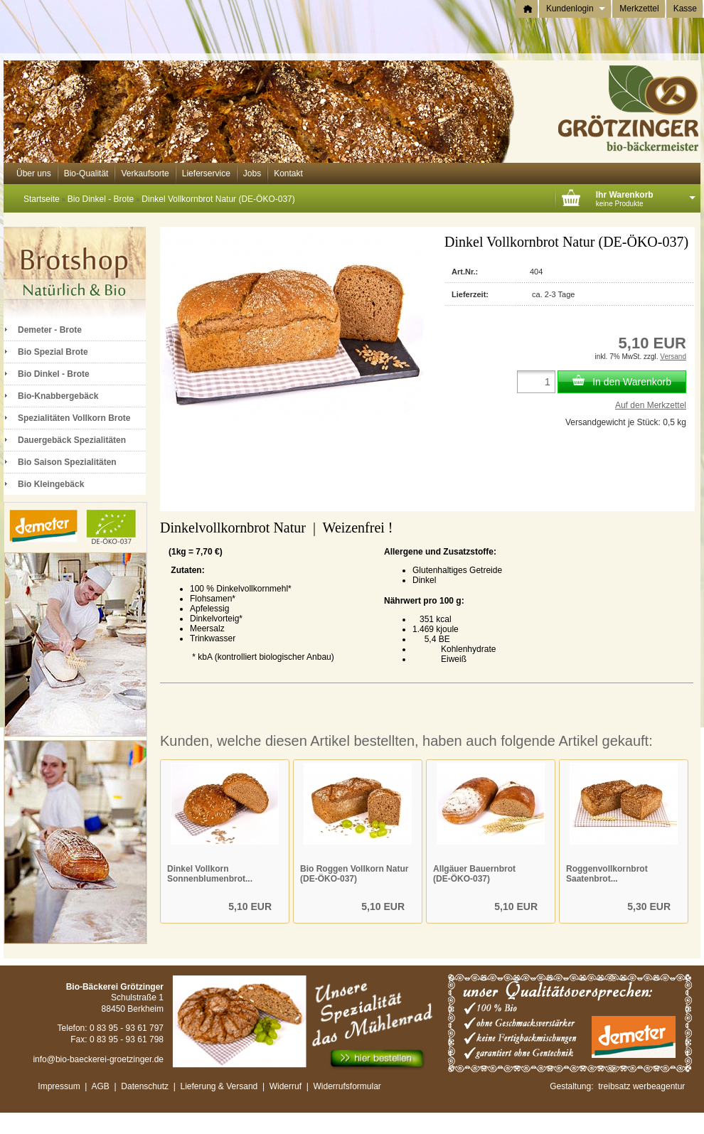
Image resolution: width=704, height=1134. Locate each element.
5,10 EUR (250, 906)
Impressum (59, 1086)
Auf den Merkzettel (650, 405)
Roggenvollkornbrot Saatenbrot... (607, 874)
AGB (101, 1086)
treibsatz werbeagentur (641, 1086)
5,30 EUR (649, 906)
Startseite (41, 199)
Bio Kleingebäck (51, 484)
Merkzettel (638, 9)
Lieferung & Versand (218, 1086)
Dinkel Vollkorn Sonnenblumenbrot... (209, 874)
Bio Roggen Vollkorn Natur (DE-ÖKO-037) (354, 874)
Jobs (252, 173)
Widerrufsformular (349, 1086)
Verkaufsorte (145, 173)
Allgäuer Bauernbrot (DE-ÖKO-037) (474, 874)
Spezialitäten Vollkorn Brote (74, 418)
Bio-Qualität (86, 173)
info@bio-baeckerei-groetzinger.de (98, 1059)
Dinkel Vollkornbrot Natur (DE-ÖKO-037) (218, 199)
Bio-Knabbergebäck (58, 396)
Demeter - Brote (50, 330)
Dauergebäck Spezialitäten (72, 440)
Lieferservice (206, 173)
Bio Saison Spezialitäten (67, 462)
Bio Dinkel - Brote (101, 199)
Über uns (33, 173)
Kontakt (288, 173)
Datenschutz (145, 1086)
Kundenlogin (575, 9)
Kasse (685, 9)
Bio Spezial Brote (53, 352)
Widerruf (286, 1086)
